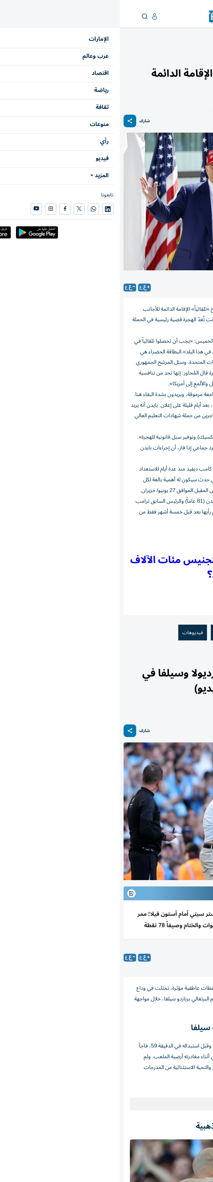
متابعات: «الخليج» (157, 958)
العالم (181, 55)
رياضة (203, 660)
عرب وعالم (199, 55)
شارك (25, 121)
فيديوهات (73, 632)
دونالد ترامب (192, 632)
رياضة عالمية (183, 660)
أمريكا (161, 632)
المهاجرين (105, 632)
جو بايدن (135, 632)
